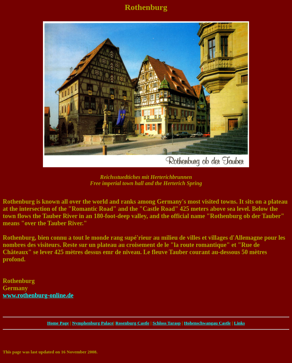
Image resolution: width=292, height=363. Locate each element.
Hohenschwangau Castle (207, 323)
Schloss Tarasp (167, 323)
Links (239, 323)
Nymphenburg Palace (92, 323)
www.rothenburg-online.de (38, 295)
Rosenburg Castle (132, 323)
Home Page (58, 323)
